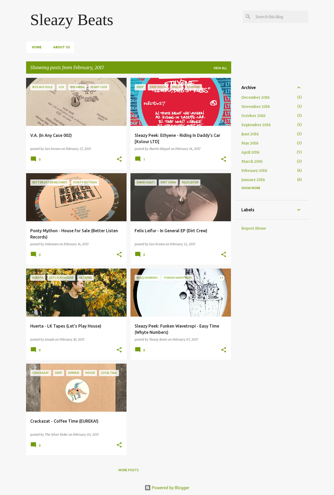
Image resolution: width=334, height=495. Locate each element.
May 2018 (249, 143)
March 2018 (252, 161)
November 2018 (255, 106)
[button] (119, 159)
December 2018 (255, 97)
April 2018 (250, 152)
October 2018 (253, 115)
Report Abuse (253, 228)
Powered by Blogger (167, 487)
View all (220, 68)
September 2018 (256, 125)
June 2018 (250, 134)
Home (35, 47)
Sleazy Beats (72, 19)
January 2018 (253, 179)
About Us (60, 47)
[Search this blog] (280, 16)
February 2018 (254, 170)
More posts (128, 470)
